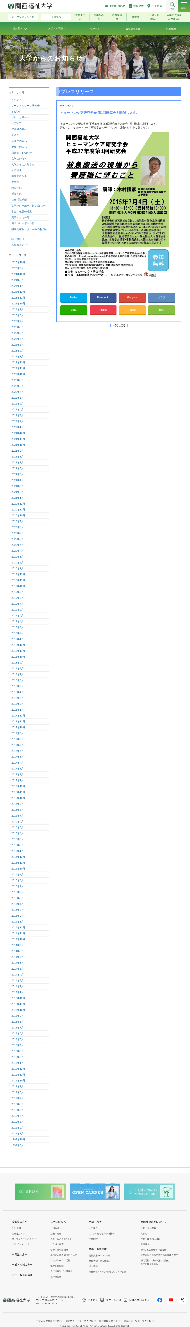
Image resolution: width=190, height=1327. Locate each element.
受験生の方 (80, 16)
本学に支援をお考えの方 (174, 16)
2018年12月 (18, 644)
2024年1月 (17, 285)
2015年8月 (17, 880)
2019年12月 (18, 574)
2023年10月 (18, 303)
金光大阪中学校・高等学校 (79, 1320)
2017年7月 (17, 745)
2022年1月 (17, 427)
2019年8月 (17, 597)
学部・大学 (95, 1221)
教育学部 (16, 187)
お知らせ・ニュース (60, 1228)
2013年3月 (17, 1051)
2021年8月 (17, 456)
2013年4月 (17, 1045)
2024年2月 (17, 279)
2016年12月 (18, 786)
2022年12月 (18, 362)
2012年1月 (17, 1133)
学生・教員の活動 (21, 211)
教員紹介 (145, 1244)
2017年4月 (17, 762)
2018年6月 (17, 680)
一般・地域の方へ (22, 1264)
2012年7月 (17, 1098)
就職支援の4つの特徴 (99, 1255)
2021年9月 (17, 450)
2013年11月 (18, 1004)
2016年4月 (17, 833)
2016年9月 (17, 803)
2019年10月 (18, 586)
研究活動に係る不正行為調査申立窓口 (159, 1255)
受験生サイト (18, 1233)
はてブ (161, 297)
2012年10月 (18, 1080)
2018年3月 (17, 697)
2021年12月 (18, 433)
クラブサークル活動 (60, 1260)
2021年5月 (17, 474)
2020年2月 (17, 562)
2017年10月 (18, 727)
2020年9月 (17, 521)
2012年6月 (17, 1104)
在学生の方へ (19, 158)
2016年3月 (17, 839)
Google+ (132, 297)
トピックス (17, 111)
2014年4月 (17, 974)
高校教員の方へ (20, 244)
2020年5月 (17, 544)
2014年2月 (17, 986)
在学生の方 (99, 16)
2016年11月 (18, 792)
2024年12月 (18, 274)
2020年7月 (17, 533)
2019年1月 (17, 639)
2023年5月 (17, 332)
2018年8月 (17, 668)
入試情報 (56, 17)
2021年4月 (17, 480)
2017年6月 (17, 750)
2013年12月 (18, 998)
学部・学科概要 (148, 1228)
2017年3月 (17, 768)
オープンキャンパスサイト (25, 1238)
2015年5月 (17, 898)
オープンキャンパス (23, 17)
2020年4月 (17, 550)
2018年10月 (18, 656)
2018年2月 (17, 703)
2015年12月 (18, 856)
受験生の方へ (19, 146)
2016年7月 (17, 815)
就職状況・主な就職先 (100, 1260)
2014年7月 (17, 956)
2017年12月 (18, 715)
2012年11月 (18, 1074)
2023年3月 (17, 344)
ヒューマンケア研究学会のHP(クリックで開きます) (102, 127)
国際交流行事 (19, 176)
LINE (74, 309)
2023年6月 (17, 327)
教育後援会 (117, 16)
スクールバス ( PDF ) (60, 1238)
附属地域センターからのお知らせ (29, 231)
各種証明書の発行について (63, 1255)
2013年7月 (17, 1027)
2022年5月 (17, 403)
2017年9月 (17, 733)
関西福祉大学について (153, 1221)
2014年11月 (18, 933)
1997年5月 (17, 1145)
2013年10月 (18, 1009)
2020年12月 (18, 503)
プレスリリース (20, 117)
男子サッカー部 (20, 217)
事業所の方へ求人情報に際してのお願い (108, 1271)
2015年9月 (17, 874)
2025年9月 (17, 268)
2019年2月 (17, 633)
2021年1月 (17, 497)
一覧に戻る (119, 325)
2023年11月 (18, 297)
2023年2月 (17, 350)
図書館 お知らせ (21, 152)
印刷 (161, 309)
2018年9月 (17, 662)
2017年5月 (17, 756)
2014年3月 (17, 980)
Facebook (103, 297)
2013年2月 (17, 1056)
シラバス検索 (57, 1244)
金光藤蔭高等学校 (108, 1320)
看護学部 (16, 193)
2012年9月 (17, 1086)
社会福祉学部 (19, 199)
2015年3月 (17, 909)
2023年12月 (18, 291)
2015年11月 (18, 862)
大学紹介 (93, 1228)
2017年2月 (17, 774)
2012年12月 (18, 1068)
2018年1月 (17, 709)
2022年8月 (17, 385)
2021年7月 (17, 462)
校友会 (135, 17)
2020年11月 (18, 509)
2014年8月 (17, 951)
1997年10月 (18, 1139)
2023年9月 (17, 309)
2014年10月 (18, 939)
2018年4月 (17, 692)
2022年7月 (17, 391)
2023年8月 (17, 315)
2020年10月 (18, 515)
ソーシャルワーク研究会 (25, 105)
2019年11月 (18, 580)
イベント (16, 99)
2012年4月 (17, 1115)
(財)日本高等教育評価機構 (101, 1233)
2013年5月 (17, 1039)
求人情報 (93, 1266)
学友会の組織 (57, 1265)
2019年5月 (17, 615)
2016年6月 (17, 821)
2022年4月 (17, 409)
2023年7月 (17, 321)
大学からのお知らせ (23, 164)
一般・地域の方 (154, 16)
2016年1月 (17, 850)
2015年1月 (17, 921)
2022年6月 (17, 397)
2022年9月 (17, 380)
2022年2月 (17, 421)
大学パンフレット (21, 1244)
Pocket (103, 309)
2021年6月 (17, 468)
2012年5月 (17, 1109)
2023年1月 (17, 356)
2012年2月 (17, 1127)
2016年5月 (17, 827)
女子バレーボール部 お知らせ (28, 205)
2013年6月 (17, 1033)
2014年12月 (18, 927)
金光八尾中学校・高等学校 (137, 1320)
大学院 (15, 181)
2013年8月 (17, 1021)
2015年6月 (17, 892)
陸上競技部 (17, 238)
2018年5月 (17, 686)
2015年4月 (17, 903)
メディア (16, 123)
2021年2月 (17, 491)
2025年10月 (18, 262)
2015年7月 (17, 886)
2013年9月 (17, 1015)
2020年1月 (17, 568)
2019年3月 (17, 627)
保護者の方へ (19, 129)
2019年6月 (17, 609)
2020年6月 (17, 538)
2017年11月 (18, 721)
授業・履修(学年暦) (150, 1238)
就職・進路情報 (98, 1249)
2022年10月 (18, 374)
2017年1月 (17, 780)
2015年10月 (18, 868)
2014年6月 (17, 962)
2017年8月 (17, 739)
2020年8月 (17, 527)
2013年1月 (17, 1062)
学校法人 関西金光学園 (48, 1320)
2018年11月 (18, 650)
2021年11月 (18, 438)
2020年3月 (17, 556)
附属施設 (93, 1238)
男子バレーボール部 (23, 223)
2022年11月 (18, 368)
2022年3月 (17, 415)
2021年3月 (17, 486)
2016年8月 (17, 809)
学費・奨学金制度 (59, 1249)
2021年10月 (18, 444)
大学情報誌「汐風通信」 (62, 1271)
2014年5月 (17, 968)
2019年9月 (17, 591)
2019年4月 (17, 621)
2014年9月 (17, 945)
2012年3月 (17, 1121)
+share (132, 309)
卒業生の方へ (19, 140)
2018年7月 (17, 674)
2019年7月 (17, 603)
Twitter (74, 297)
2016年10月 (18, 797)
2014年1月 (17, 992)
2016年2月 (17, 845)
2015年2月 (17, 915)
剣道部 (15, 135)
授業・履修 (55, 1233)
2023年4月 (17, 338)
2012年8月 (17, 1092)
